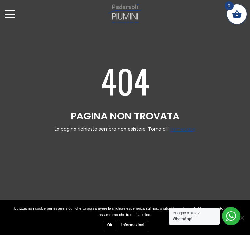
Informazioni (132, 225)
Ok (109, 225)
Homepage (182, 129)
